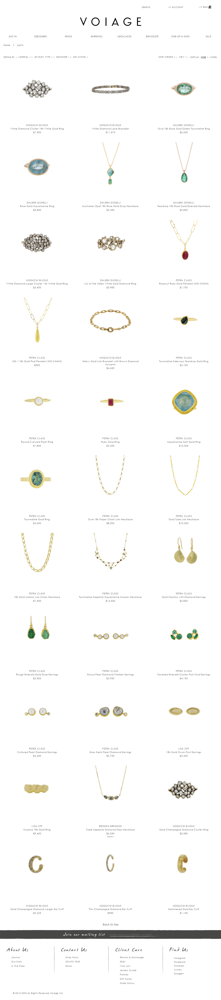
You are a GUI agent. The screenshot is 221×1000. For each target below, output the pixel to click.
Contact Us (74, 950)
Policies (124, 974)
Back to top (110, 924)
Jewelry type (42, 57)
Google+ (179, 973)
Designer (61, 57)
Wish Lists (125, 966)
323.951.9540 (73, 961)
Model (213, 57)
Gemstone (79, 57)
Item (203, 57)
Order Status (127, 983)
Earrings (96, 36)
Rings (68, 36)
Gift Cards (126, 979)
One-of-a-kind (180, 36)
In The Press (18, 966)
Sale (208, 36)
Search (146, 7)
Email (69, 966)
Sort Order (166, 57)
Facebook (180, 962)
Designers (40, 36)
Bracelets (152, 36)
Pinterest (179, 966)
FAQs (122, 961)
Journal (15, 957)
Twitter (178, 969)
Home (7, 45)
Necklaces (124, 36)
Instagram (180, 958)
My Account (175, 7)
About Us (18, 950)
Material (23, 57)
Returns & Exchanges (132, 957)
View (182, 57)
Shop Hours (72, 957)
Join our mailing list (84, 934)
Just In (12, 36)
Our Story (16, 961)
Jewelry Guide (128, 970)
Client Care (129, 950)
